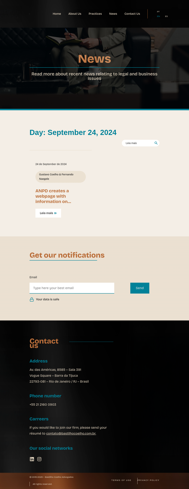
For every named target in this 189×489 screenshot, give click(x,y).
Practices (95, 13)
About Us (74, 13)
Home (57, 13)
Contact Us (132, 13)
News (113, 13)
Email (33, 277)
